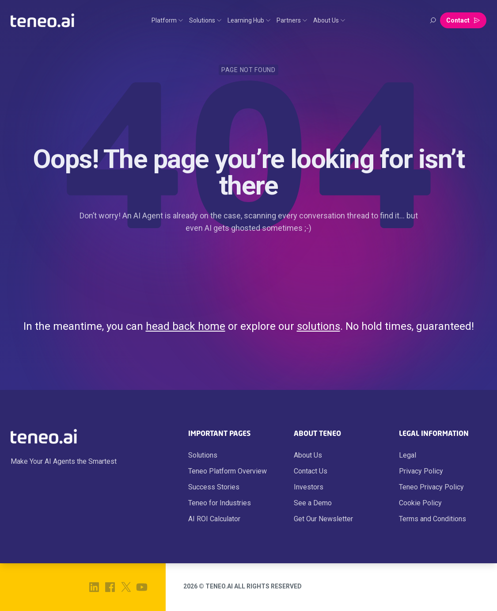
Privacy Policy (421, 471)
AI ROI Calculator (214, 519)
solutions (318, 326)
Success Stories (213, 487)
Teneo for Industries (219, 503)
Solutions (202, 455)
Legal (407, 455)
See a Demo (313, 503)
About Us (308, 455)
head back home (185, 326)
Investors (308, 487)
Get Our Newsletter (323, 519)
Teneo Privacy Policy (431, 487)
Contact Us (310, 471)
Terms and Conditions (432, 519)
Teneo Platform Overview (227, 471)
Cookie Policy (420, 503)
